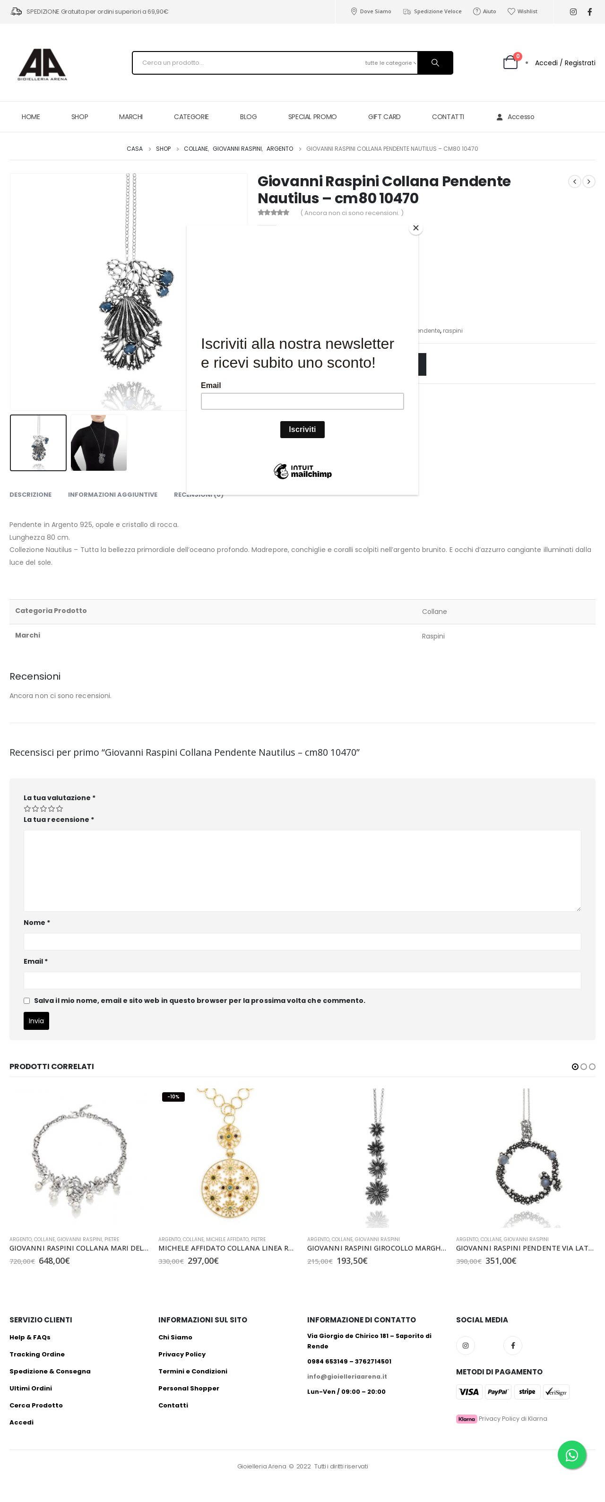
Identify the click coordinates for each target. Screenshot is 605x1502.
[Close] (416, 228)
